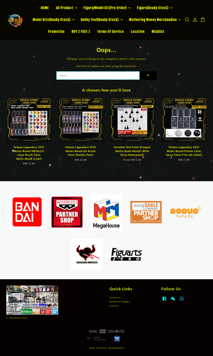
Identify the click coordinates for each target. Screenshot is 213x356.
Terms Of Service (110, 32)
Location (138, 32)
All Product (66, 8)
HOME (45, 8)
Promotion (56, 32)
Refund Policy (116, 348)
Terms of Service (98, 348)
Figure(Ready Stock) (155, 8)
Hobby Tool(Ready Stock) (102, 20)
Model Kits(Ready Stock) (54, 20)
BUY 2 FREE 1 (81, 32)
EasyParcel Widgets (120, 301)
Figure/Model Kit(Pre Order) (107, 8)
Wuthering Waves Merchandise (155, 20)
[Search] (98, 75)
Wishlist (158, 32)
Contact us (115, 297)
